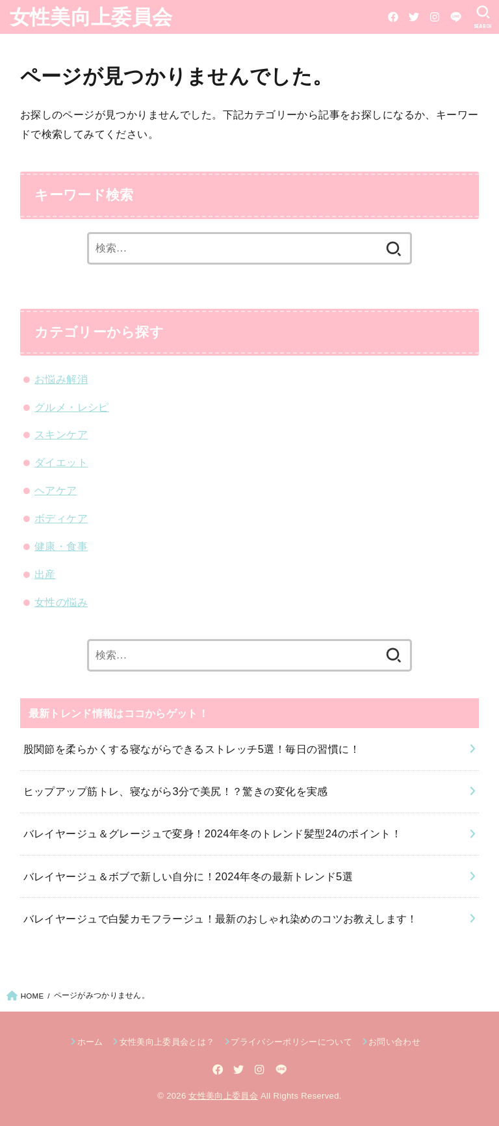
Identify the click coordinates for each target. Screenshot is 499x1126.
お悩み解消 (61, 379)
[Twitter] (413, 17)
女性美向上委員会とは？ (167, 1042)
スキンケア (61, 434)
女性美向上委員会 (91, 16)
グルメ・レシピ (71, 407)
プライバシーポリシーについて (291, 1042)
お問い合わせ (394, 1042)
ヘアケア (55, 490)
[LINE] (456, 17)
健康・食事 (61, 546)
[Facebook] (393, 17)
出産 (45, 574)
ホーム (90, 1042)
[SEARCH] (483, 17)
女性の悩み (61, 602)
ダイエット (61, 462)
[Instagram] (434, 17)
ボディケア (61, 518)
